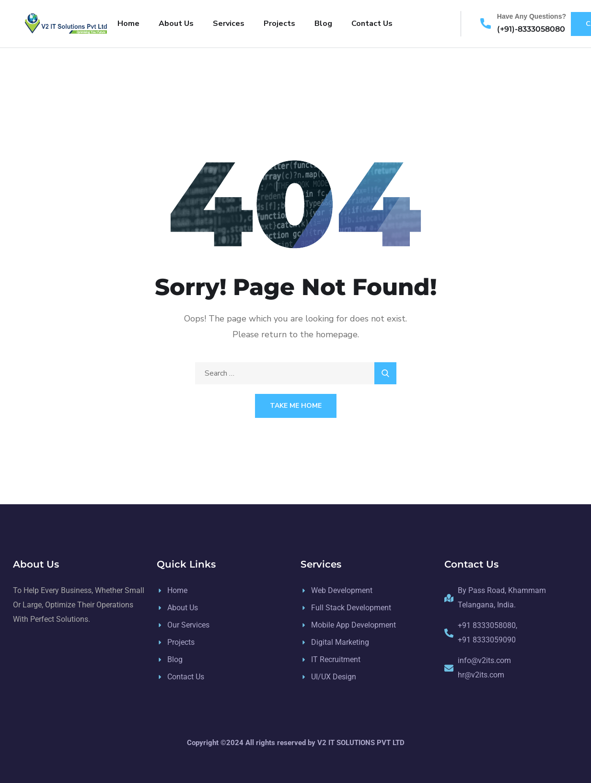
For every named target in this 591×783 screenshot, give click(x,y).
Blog (323, 23)
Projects (279, 23)
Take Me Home (296, 405)
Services (228, 23)
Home (128, 23)
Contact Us (372, 23)
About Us (176, 23)
